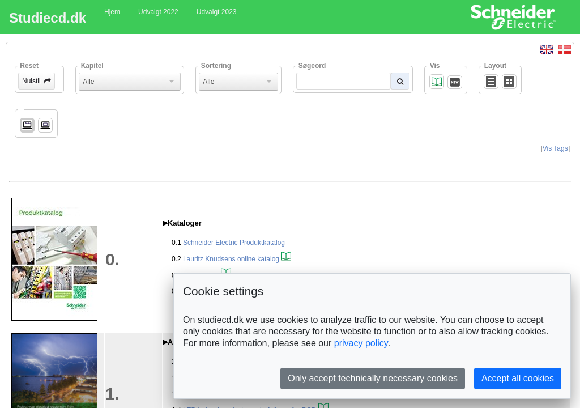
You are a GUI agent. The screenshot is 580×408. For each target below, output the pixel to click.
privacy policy (361, 343)
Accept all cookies (517, 378)
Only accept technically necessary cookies (373, 378)
